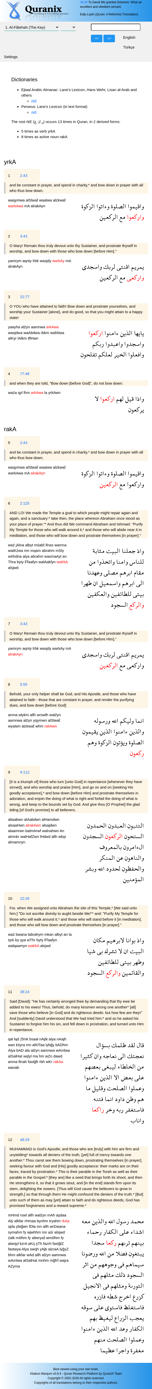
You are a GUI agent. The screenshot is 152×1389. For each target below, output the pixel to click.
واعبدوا (113, 344)
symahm (15, 1232)
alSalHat (15, 1056)
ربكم (98, 344)
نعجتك (135, 1056)
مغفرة (136, 1350)
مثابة (99, 551)
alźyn (26, 327)
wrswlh (43, 715)
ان (95, 583)
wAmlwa (63, 1050)
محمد (136, 1221)
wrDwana (58, 1226)
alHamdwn (50, 819)
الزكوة (88, 206)
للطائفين (120, 594)
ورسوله (102, 720)
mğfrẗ (55, 1260)
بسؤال (103, 1045)
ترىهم (123, 1242)
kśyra (21, 1045)
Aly (11, 1221)
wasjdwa (16, 333)
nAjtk (44, 1039)
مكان (99, 940)
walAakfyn (48, 562)
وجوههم (106, 1264)
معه (86, 1221)
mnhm (44, 1260)
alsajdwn (49, 825)
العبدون (116, 825)
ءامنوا (111, 333)
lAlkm (23, 338)
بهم (93, 1318)
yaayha (14, 327)
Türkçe (128, 47)
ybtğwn (22, 1226)
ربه (119, 1109)
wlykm (24, 715)
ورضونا (89, 1253)
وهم (92, 742)
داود (119, 1099)
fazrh (48, 1243)
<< (96, 38)
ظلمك (118, 1045)
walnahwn (51, 831)
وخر (109, 1109)
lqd (17, 1039)
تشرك (110, 951)
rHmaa (31, 1221)
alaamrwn (16, 831)
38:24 (25, 992)
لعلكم (104, 354)
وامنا (121, 561)
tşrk (11, 940)
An (62, 831)
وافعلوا (135, 354)
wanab (13, 1067)
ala (28, 1050)
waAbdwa (32, 333)
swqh (35, 1249)
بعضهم (92, 1066)
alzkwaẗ (59, 200)
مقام (138, 572)
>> (109, 38)
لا (97, 398)
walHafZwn (30, 836)
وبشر (90, 868)
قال (139, 1045)
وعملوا (135, 1088)
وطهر (137, 962)
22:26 (25, 898)
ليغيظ (105, 1318)
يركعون (136, 409)
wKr (49, 1061)
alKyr (13, 338)
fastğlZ (58, 1243)
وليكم (126, 720)
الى (139, 583)
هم (140, 1099)
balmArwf (33, 831)
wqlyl (28, 1056)
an (64, 556)
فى (120, 1264)
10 (10, 898)
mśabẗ (40, 545)
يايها (138, 333)
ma (36, 1056)
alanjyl (14, 1243)
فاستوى (112, 1307)
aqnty (28, 261)
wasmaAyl (53, 556)
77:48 (25, 374)
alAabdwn (33, 819)
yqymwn (40, 720)
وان (97, 1056)
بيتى (137, 594)
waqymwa (17, 200)
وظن (130, 1099)
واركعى (134, 665)
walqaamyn (18, 946)
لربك (108, 266)
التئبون (135, 825)
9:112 (25, 772)
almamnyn (16, 842)
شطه (111, 1296)
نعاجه (108, 1056)
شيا (91, 951)
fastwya (15, 1249)
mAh (51, 1215)
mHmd (14, 1215)
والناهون (133, 857)
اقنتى (122, 266)
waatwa (46, 200)
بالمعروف (111, 847)
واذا (139, 398)
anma (13, 715)
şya (23, 940)
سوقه (86, 1307)
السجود (119, 604)
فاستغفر (133, 1109)
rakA (10, 429)
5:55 (23, 684)
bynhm (43, 1221)
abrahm (49, 550)
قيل (129, 398)
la (46, 392)
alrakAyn (38, 206)
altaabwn (16, 819)
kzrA (24, 1243)
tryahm (55, 1221)
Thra (12, 562)
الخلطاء (126, 1066)
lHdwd (46, 836)
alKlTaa (39, 1045)
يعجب (136, 1318)
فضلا (120, 1253)
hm (42, 1056)
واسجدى (92, 266)
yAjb (44, 1249)
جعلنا (127, 551)
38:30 (83, 2)
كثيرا (86, 1056)
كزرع (137, 1296)
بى (99, 951)
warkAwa (16, 473)
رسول (122, 1221)
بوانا (129, 940)
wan (12, 1045)
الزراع (120, 1318)
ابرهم (125, 572)
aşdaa (61, 1215)
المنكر (107, 857)
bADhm (61, 1045)
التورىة (135, 1285)
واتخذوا (105, 561)
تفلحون (89, 354)
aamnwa (38, 327)
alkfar (19, 1221)
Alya (12, 1050)
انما (139, 720)
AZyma (14, 1266)
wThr (32, 940)
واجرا (122, 1350)
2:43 (23, 175)
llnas (50, 545)
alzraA (54, 1249)
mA (27, 206)
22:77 (25, 297)
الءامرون (133, 847)
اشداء (136, 1231)
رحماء (94, 1231)
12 (10, 1139)
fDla (33, 1226)
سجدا (97, 1242)
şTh (39, 1243)
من (92, 561)
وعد (122, 1328)
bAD (20, 1050)
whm (39, 726)
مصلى (110, 572)
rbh (42, 1061)
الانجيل (92, 1285)
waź (12, 545)
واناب (137, 1120)
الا (115, 1077)
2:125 (25, 503)
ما (88, 1088)
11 (10, 992)
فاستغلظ (133, 1307)
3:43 (23, 236)
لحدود (112, 868)
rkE (34, 101)
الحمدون (97, 825)
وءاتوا (102, 206)
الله (114, 720)
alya (27, 556)
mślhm (22, 1238)
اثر (85, 1264)
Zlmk (24, 1039)
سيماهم (134, 1264)
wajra (64, 1260)
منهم (99, 1339)
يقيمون (90, 731)
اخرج (124, 1296)
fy (25, 1232)
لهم (119, 398)
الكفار (110, 1231)
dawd (57, 1056)
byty (21, 562)
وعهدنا (94, 572)
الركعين (109, 217)
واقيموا (135, 206)
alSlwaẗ (32, 200)
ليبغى (108, 1066)
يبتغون (135, 1253)
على (138, 1077)
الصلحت (116, 1088)
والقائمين (132, 972)
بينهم (137, 1242)
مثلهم (106, 1275)
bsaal (34, 1039)
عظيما (107, 1350)
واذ (139, 551)
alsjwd (13, 567)
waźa (13, 392)
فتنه (98, 1099)
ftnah (23, 1061)
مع (121, 217)
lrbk (36, 261)
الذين (125, 333)
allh (33, 715)
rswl (24, 1215)
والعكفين (98, 594)
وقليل (98, 1088)
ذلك (119, 1275)
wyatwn (15, 726)
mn (27, 550)
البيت (112, 551)
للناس (136, 561)
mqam (36, 550)
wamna (60, 545)
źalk (12, 1238)
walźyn (55, 715)
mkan (49, 934)
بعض (126, 1077)
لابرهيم (114, 940)
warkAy (59, 648)
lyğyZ (64, 1249)
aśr (51, 1232)
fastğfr (33, 1061)
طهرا (86, 583)
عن (119, 857)
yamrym (15, 261)
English (129, 37)
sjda (12, 1226)
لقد (130, 1045)
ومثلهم (118, 1285)
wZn (49, 1056)
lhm (27, 392)
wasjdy (46, 261)
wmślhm (53, 1238)
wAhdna (15, 556)
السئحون (133, 836)
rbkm (45, 333)
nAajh (61, 1039)
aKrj (32, 1243)
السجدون (93, 836)
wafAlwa (57, 333)
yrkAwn (54, 392)
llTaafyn (32, 562)
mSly (60, 550)
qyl (21, 392)
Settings (11, 57)
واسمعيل (109, 583)
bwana (22, 934)
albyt (29, 545)
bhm (12, 1255)
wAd (31, 1255)
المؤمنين (133, 879)
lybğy (50, 1045)
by (17, 940)
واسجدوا (133, 344)
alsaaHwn (17, 825)
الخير (119, 354)
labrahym (36, 934)
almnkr (14, 836)
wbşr (62, 836)
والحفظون (132, 868)
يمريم (137, 266)
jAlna (20, 545)
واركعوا (134, 484)
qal (11, 1039)
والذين (136, 731)
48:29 (25, 1139)
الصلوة (117, 206)
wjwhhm (34, 1232)
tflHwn (33, 338)
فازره (99, 1296)
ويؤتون (119, 742)
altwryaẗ (39, 1238)
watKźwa (16, 550)
